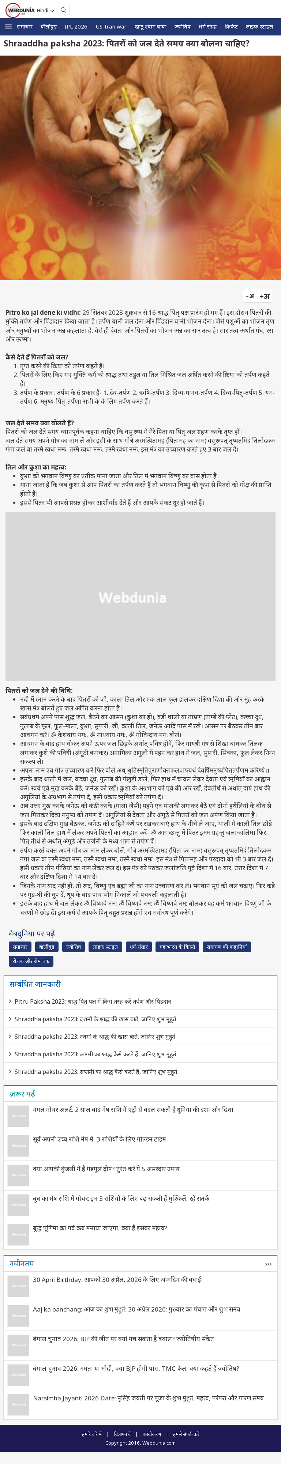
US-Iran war (111, 26)
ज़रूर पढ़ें (22, 1093)
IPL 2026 (76, 26)
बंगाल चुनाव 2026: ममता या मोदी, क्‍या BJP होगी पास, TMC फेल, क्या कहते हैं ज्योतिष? (136, 1368)
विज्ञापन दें (122, 1434)
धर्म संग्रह (208, 26)
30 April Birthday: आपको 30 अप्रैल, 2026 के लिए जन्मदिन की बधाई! (118, 1279)
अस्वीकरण (152, 1434)
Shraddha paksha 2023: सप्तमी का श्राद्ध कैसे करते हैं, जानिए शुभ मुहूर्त (96, 1072)
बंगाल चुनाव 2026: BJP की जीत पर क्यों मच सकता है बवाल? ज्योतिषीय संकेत (123, 1339)
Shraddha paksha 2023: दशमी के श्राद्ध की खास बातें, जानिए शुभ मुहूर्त (95, 1019)
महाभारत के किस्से (177, 946)
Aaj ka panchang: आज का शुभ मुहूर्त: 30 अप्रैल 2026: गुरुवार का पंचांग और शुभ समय (136, 1309)
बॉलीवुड (49, 26)
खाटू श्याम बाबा (150, 26)
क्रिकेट (231, 26)
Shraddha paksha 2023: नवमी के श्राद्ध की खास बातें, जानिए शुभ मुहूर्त (95, 1037)
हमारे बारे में (92, 1434)
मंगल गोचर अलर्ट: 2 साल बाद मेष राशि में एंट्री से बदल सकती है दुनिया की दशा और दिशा (133, 1109)
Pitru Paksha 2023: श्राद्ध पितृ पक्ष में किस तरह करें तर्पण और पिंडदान (93, 1001)
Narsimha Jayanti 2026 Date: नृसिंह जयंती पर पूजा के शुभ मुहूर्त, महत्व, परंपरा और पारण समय (148, 1398)
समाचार (25, 26)
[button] (8, 26)
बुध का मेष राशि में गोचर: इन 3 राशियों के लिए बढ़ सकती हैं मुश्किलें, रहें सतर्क (121, 1198)
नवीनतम (22, 1263)
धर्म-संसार (139, 946)
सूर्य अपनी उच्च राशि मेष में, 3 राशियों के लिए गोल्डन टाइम (99, 1139)
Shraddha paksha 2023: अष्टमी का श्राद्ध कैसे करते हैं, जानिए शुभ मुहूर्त (95, 1054)
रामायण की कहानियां (227, 946)
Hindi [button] (43, 10)
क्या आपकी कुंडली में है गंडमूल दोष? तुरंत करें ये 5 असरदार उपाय (106, 1169)
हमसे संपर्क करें (186, 1434)
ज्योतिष (183, 26)
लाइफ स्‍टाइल (259, 26)
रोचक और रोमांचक (31, 961)
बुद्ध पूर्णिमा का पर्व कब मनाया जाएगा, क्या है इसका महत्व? (100, 1228)
